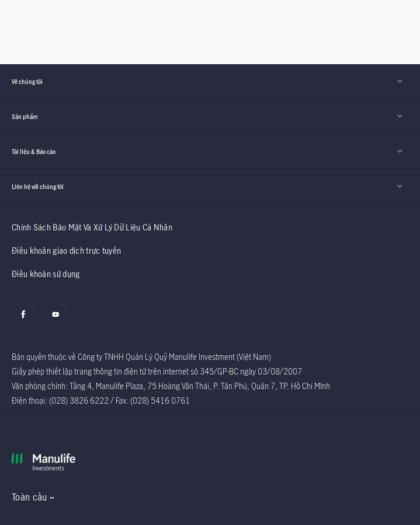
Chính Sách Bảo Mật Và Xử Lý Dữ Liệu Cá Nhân (92, 227)
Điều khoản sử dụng (45, 273)
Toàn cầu (29, 497)
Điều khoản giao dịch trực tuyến (66, 250)
